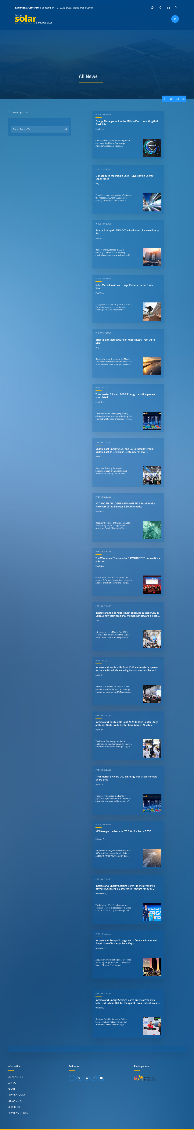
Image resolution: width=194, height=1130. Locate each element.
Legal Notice (15, 1076)
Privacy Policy (16, 1095)
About (11, 1089)
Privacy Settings (18, 1113)
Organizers (15, 1101)
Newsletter (15, 1107)
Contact (13, 1082)
